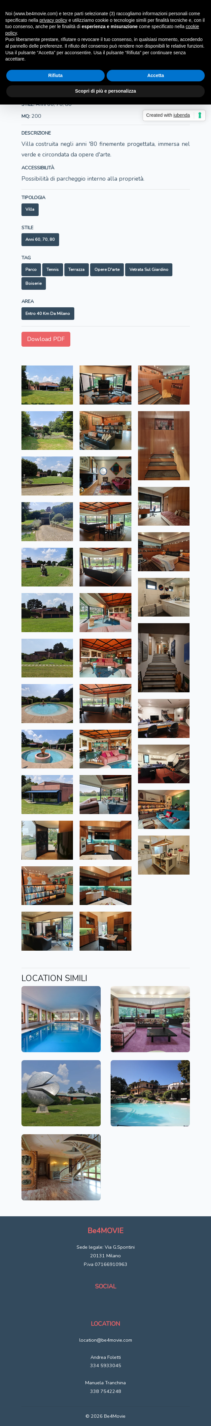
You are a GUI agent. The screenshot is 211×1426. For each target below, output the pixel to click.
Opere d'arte (107, 270)
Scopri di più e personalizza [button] (105, 91)
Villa (29, 209)
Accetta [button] (155, 75)
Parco (31, 270)
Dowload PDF (46, 339)
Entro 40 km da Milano (47, 314)
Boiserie (33, 283)
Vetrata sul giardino (148, 270)
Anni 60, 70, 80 (40, 239)
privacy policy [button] (53, 20)
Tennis (53, 270)
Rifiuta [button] (55, 75)
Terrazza (76, 270)
